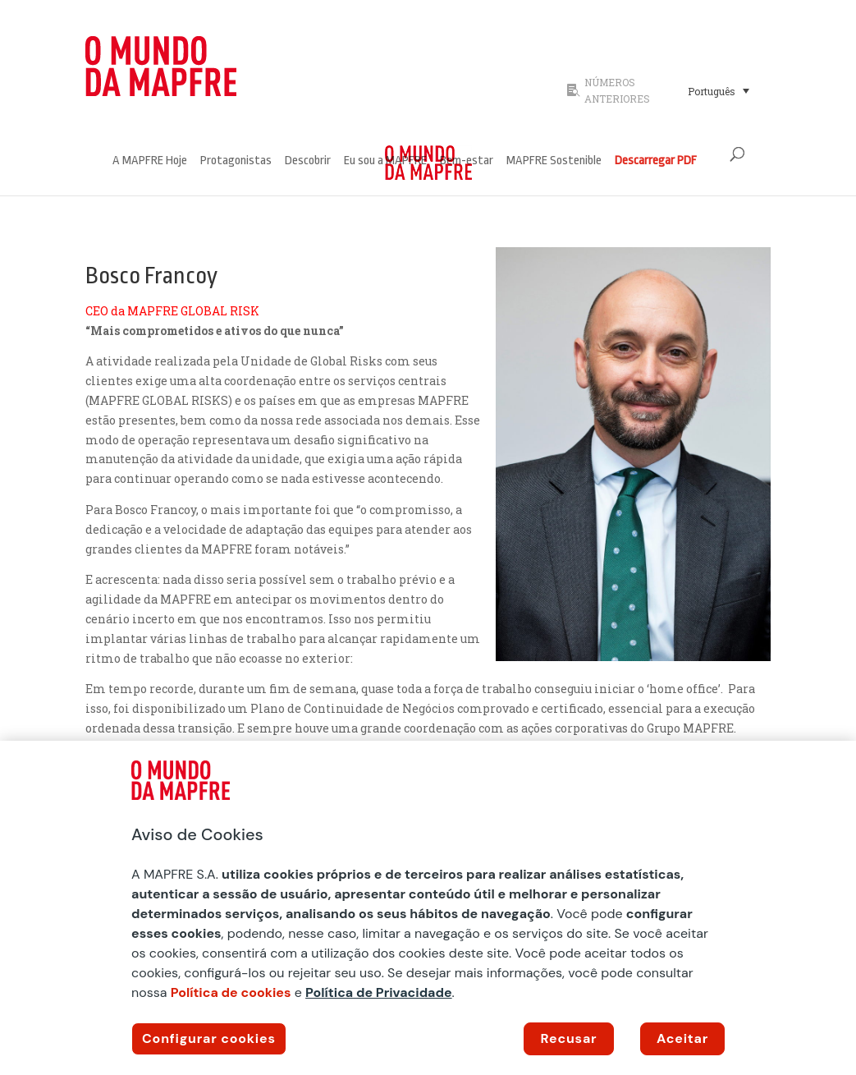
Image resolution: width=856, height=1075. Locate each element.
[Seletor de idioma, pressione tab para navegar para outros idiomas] (718, 90)
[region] (428, 908)
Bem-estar (466, 161)
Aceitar (682, 1038)
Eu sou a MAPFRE (385, 161)
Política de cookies (231, 992)
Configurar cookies (209, 1038)
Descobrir (308, 161)
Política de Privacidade (378, 992)
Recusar (569, 1038)
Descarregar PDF (656, 161)
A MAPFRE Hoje (149, 161)
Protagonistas (236, 161)
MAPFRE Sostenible (554, 161)
